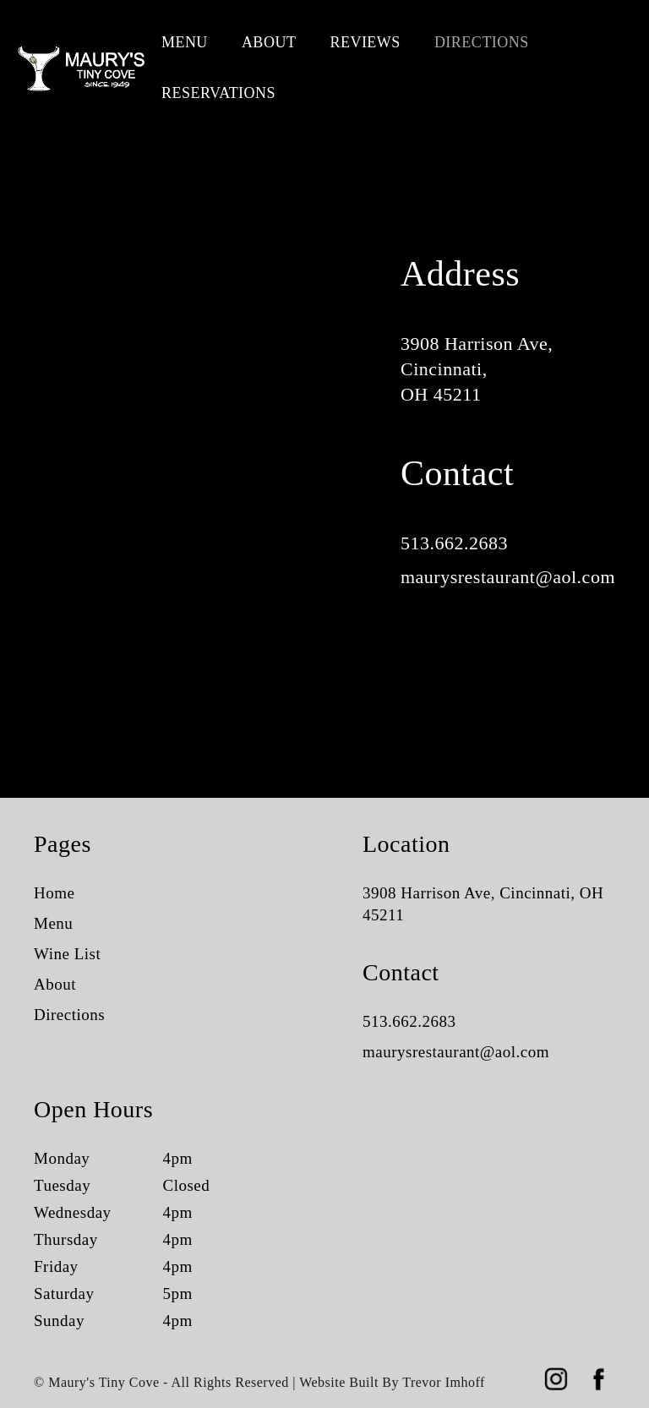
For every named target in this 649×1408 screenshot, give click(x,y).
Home (54, 893)
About (269, 42)
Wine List (67, 954)
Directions (481, 42)
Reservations (218, 93)
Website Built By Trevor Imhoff (392, 1382)
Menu (184, 42)
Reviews (365, 42)
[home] (81, 67)
